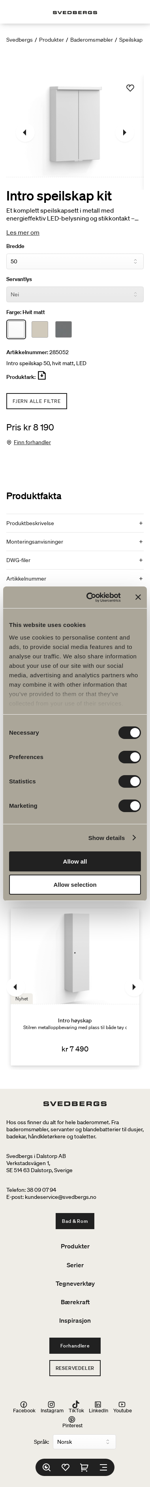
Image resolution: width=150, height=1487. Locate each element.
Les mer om (22, 232)
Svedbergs (19, 39)
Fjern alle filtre (37, 401)
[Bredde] (75, 261)
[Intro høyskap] (75, 987)
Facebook (24, 1407)
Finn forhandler (32, 442)
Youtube (122, 1407)
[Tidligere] (25, 132)
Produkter (51, 39)
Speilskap (130, 39)
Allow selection (74, 884)
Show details (106, 837)
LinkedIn (98, 1407)
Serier (75, 1265)
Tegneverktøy (75, 1283)
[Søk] (46, 1467)
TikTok (76, 1407)
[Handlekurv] (84, 1467)
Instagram (52, 1407)
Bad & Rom (75, 1221)
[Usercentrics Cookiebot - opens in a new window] (90, 597)
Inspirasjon (75, 1320)
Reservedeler (75, 1368)
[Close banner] (138, 597)
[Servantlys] (75, 294)
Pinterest (72, 1421)
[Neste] (124, 132)
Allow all (75, 861)
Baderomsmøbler (91, 39)
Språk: (41, 1441)
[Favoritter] (65, 1467)
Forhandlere (75, 1345)
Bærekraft (75, 1302)
